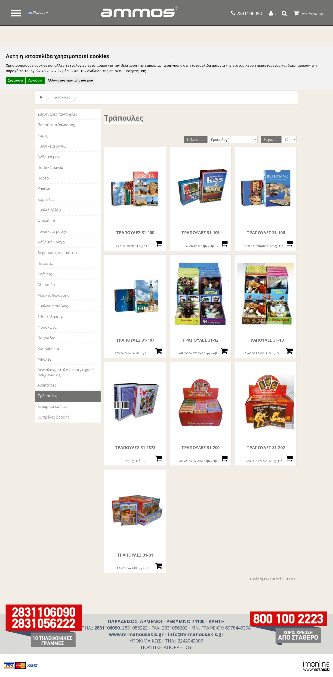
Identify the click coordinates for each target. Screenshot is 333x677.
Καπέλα (43, 188)
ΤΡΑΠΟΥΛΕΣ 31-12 (200, 340)
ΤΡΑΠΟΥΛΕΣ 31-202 (266, 447)
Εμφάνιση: (271, 139)
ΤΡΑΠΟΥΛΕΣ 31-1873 (135, 447)
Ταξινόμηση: (195, 139)
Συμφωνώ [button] (15, 80)
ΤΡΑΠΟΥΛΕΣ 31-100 (135, 232)
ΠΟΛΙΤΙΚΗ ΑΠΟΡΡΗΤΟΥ (166, 647)
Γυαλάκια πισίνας (52, 306)
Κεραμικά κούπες (52, 406)
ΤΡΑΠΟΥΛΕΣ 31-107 (135, 340)
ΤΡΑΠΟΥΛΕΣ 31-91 (135, 555)
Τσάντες (44, 274)
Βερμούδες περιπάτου (57, 252)
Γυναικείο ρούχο (52, 231)
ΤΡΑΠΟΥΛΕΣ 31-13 (266, 340)
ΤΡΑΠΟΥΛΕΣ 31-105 (200, 232)
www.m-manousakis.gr (136, 634)
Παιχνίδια (46, 337)
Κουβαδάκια (48, 348)
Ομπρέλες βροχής (53, 417)
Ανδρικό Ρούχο (51, 242)
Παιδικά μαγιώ (50, 167)
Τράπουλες (61, 97)
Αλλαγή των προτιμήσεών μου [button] (70, 80)
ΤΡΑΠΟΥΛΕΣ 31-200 (200, 447)
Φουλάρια (46, 220)
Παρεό (43, 178)
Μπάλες (44, 359)
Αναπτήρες (46, 385)
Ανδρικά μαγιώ (50, 156)
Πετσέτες (45, 263)
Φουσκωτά (46, 327)
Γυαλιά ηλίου (49, 210)
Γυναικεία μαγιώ (51, 146)
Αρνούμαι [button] (35, 80)
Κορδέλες (45, 199)
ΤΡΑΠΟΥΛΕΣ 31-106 (266, 232)
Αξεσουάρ (46, 284)
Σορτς (42, 135)
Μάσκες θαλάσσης (53, 295)
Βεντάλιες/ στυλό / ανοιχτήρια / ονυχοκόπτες (65, 372)
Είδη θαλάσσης (50, 316)
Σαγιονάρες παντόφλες (57, 114)
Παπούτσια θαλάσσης (56, 124)
